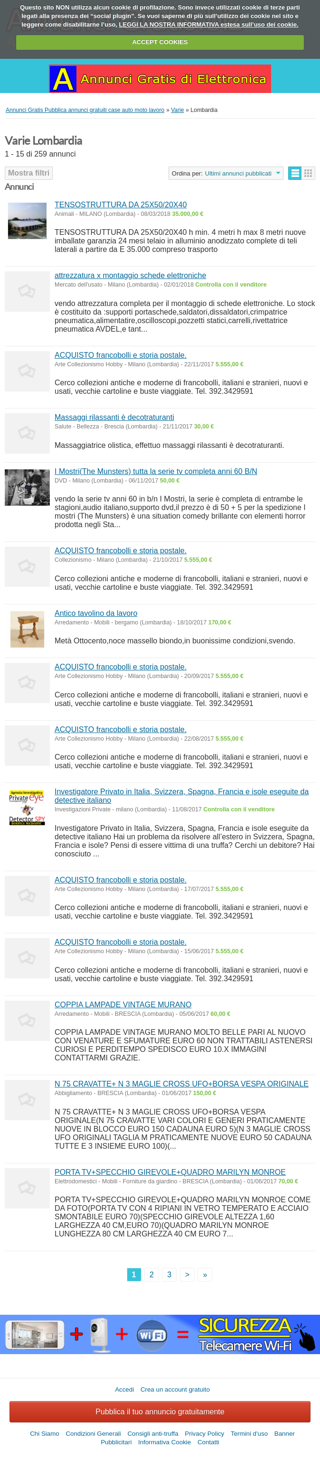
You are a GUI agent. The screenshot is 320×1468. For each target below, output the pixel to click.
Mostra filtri (28, 173)
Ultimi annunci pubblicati (238, 173)
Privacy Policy (204, 1433)
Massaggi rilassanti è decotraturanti (114, 417)
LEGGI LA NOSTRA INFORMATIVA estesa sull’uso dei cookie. (209, 24)
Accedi (124, 1389)
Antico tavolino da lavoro (96, 613)
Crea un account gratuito (175, 1389)
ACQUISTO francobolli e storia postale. (121, 355)
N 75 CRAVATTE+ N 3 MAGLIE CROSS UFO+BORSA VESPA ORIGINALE (182, 1084)
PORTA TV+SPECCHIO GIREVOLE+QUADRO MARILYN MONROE (170, 1172)
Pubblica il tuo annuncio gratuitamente (159, 1412)
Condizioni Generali (93, 1433)
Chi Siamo (44, 1433)
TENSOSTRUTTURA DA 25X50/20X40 (121, 205)
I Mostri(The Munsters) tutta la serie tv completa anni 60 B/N (156, 471)
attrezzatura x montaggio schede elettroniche (130, 275)
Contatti (208, 1442)
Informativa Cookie (164, 1442)
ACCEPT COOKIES (160, 42)
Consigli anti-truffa (152, 1433)
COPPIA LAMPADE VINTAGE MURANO (123, 1005)
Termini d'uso (249, 1433)
